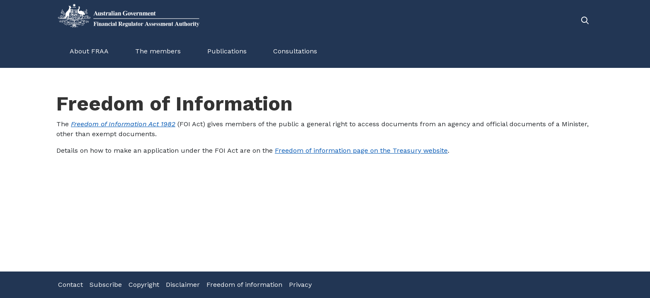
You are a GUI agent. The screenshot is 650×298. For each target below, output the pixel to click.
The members (158, 51)
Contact (70, 284)
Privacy (300, 284)
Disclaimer (183, 284)
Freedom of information (244, 284)
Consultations (295, 51)
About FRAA (89, 51)
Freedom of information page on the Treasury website (361, 150)
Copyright (144, 284)
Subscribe (106, 284)
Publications (227, 51)
